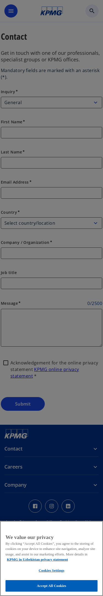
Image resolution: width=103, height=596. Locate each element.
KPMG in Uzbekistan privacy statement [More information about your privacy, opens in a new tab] (37, 559)
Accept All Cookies (51, 586)
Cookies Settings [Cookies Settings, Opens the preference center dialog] (51, 570)
